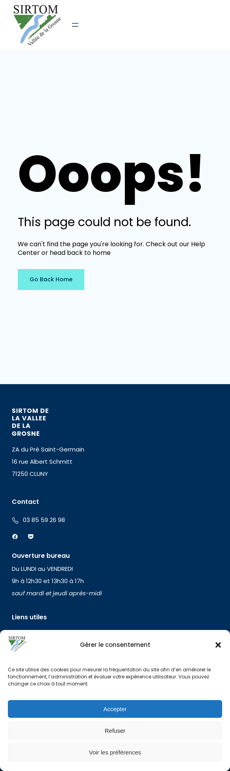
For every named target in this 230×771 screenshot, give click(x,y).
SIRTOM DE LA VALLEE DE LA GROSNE (30, 422)
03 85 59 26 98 (44, 520)
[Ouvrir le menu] (75, 25)
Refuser (115, 730)
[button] (218, 645)
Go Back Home (51, 279)
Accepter (114, 709)
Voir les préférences (115, 752)
